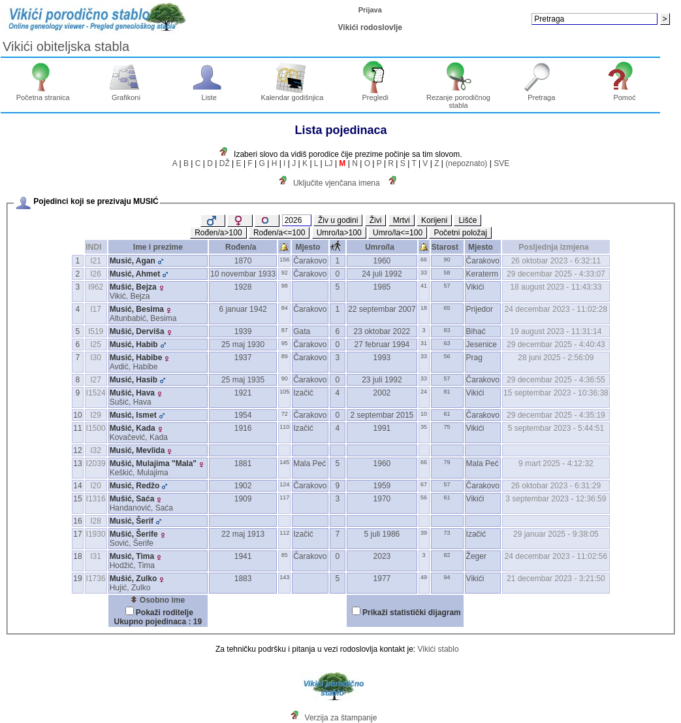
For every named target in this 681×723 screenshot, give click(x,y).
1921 (243, 392)
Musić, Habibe (136, 357)
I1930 (96, 534)
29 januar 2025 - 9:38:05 (556, 534)
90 (447, 259)
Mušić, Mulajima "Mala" (153, 463)
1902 (243, 485)
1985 (382, 287)
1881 (243, 463)
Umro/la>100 (339, 232)
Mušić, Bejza (133, 287)
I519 (95, 331)
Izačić (303, 392)
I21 (95, 260)
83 (447, 330)
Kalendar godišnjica (292, 94)
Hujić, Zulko (130, 587)
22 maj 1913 (242, 534)
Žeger (476, 556)
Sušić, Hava (130, 402)
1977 (382, 578)
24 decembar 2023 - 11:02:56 (556, 556)
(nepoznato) (466, 163)
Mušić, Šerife (134, 534)
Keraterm (482, 273)
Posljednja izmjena (555, 247)
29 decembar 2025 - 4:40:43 (556, 344)
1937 (243, 357)
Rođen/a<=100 (279, 232)
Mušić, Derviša (137, 331)
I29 (95, 415)
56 (447, 356)
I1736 (96, 578)
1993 (382, 357)
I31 (95, 556)
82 (447, 555)
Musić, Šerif (131, 521)
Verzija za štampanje (341, 717)
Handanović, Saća (141, 508)
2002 (382, 392)
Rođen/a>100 (218, 232)
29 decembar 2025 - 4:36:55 (556, 379)
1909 (243, 498)
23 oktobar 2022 (382, 331)
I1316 (96, 498)
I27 (95, 379)
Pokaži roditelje (164, 612)
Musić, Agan (132, 260)
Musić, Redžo (135, 485)
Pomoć (624, 94)
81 (447, 391)
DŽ (224, 163)
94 (447, 577)
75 (447, 427)
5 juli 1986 (382, 534)
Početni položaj (460, 232)
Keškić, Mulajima (139, 472)
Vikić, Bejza (130, 296)
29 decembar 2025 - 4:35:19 (556, 415)
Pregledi (375, 94)
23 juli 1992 (382, 379)
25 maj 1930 (242, 344)
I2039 (96, 463)
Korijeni (434, 220)
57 (447, 285)
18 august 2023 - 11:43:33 (555, 287)
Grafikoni (126, 94)
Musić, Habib (134, 344)
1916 (243, 428)
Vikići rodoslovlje (370, 27)
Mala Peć (309, 463)
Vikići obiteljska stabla (66, 46)
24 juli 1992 (382, 273)
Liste (209, 94)
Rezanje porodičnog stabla (458, 98)
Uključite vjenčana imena (336, 183)
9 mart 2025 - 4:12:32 (556, 463)
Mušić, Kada (132, 428)
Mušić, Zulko (133, 578)
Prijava (370, 10)
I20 (95, 485)
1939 (243, 331)
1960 (382, 260)
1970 (382, 498)
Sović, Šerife (131, 543)
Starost (447, 247)
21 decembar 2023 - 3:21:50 (556, 578)
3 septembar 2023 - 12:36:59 (555, 498)
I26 (95, 273)
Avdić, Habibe (134, 366)
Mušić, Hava (132, 392)
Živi (376, 220)
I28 (95, 521)
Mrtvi (401, 220)
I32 (95, 450)
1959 (382, 485)
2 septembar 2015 (382, 415)
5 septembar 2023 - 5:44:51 (556, 428)
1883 (243, 578)
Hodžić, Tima (132, 565)
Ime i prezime (158, 247)
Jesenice (481, 344)
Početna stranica (43, 94)
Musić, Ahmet (135, 273)
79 (447, 462)
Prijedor (479, 309)
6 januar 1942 (242, 309)
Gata (301, 331)
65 (447, 308)
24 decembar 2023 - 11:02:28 (556, 309)
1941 (243, 556)
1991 (382, 428)
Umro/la (381, 247)
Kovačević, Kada (139, 437)
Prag (474, 357)
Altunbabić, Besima (143, 318)
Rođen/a (243, 247)
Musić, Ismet (133, 415)
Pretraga (541, 94)
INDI (96, 247)
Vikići (475, 287)
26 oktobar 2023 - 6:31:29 (556, 485)
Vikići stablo (437, 649)
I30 (95, 357)
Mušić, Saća (132, 498)
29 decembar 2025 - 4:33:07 (556, 273)
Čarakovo (309, 260)
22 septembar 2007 (381, 309)
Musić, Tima (132, 556)
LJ (329, 163)
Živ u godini (338, 220)
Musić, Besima (137, 309)
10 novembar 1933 (243, 273)
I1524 (96, 392)
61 (447, 414)
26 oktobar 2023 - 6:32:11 (556, 260)
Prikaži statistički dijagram (411, 612)
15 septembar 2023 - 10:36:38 (556, 392)
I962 (95, 287)
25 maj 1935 (242, 379)
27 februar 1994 (382, 344)
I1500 (96, 428)
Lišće (467, 220)
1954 (243, 415)
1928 (243, 287)
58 (447, 272)
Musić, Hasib (133, 379)
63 (447, 343)
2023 (382, 556)
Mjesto (310, 247)
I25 (95, 344)
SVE (501, 163)
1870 (243, 260)
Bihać (476, 331)
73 (447, 533)
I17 (95, 309)
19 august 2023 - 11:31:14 (555, 331)
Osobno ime (158, 600)
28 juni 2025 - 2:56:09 (556, 357)
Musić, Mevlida (137, 450)
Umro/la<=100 (397, 232)
